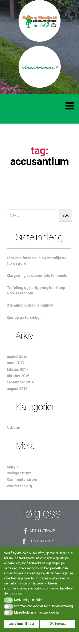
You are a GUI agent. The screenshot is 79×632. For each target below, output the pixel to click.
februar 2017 (17, 369)
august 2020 (17, 356)
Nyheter (13, 427)
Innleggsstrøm (19, 473)
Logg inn (14, 466)
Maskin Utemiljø (42, 530)
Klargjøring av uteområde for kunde (37, 275)
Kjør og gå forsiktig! (23, 317)
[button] (8, 600)
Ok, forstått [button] (58, 624)
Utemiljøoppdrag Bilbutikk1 (30, 305)
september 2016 (20, 382)
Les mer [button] (18, 593)
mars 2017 (15, 363)
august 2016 (17, 388)
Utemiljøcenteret (42, 541)
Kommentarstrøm (22, 479)
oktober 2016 (18, 376)
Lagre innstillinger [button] (21, 624)
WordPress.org (19, 486)
